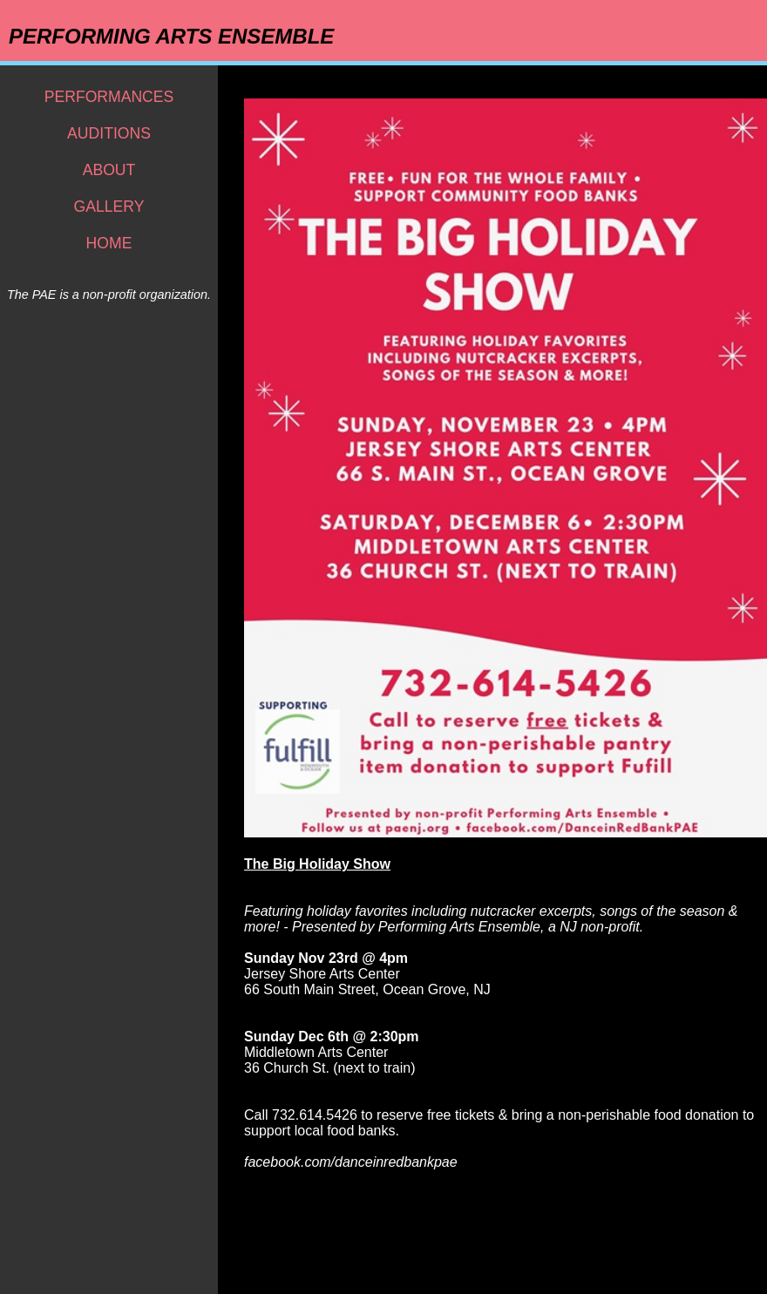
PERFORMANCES (109, 96)
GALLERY (109, 206)
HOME (109, 243)
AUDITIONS (109, 133)
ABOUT (109, 170)
